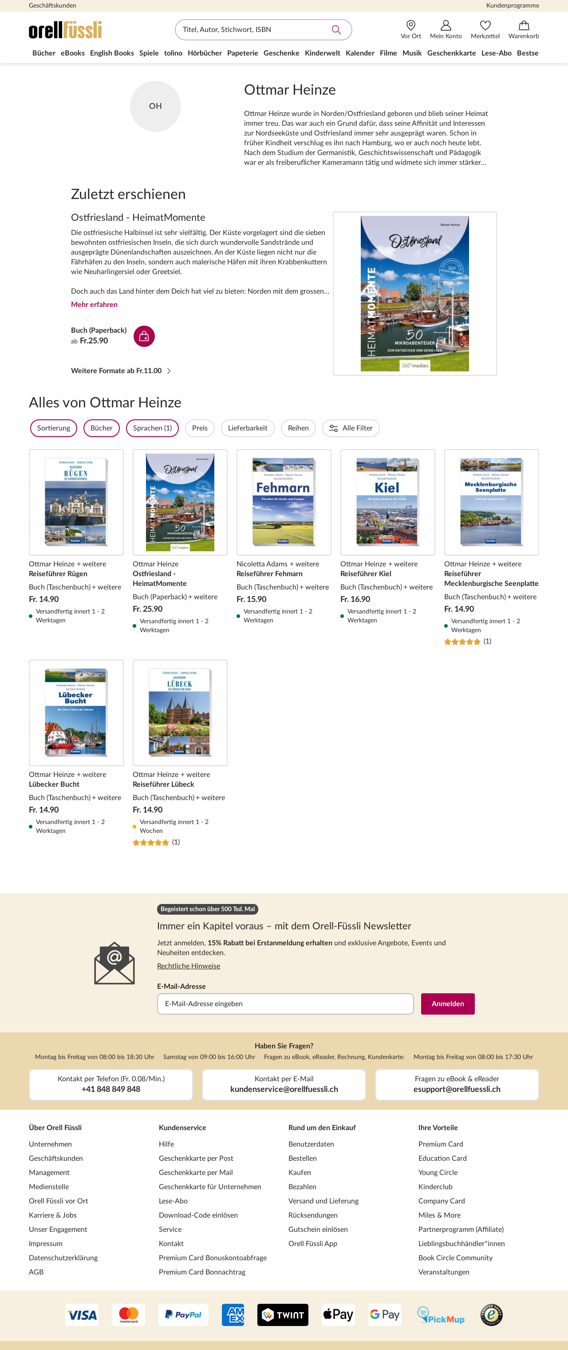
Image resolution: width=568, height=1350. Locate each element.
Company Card (441, 1201)
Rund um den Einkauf (322, 1127)
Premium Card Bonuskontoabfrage (213, 1258)
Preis (224, 428)
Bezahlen (302, 1187)
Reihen (322, 428)
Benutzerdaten (311, 1144)
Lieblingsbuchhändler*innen (461, 1243)
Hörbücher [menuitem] (205, 53)
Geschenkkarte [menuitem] (451, 53)
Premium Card (440, 1144)
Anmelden (448, 1004)
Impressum (46, 1243)
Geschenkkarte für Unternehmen (210, 1187)
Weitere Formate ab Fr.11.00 (121, 370)
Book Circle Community (455, 1258)
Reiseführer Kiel (387, 547)
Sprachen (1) (176, 428)
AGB (36, 1272)
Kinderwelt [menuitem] (322, 53)
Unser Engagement (58, 1229)
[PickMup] (441, 1316)
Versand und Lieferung (323, 1201)
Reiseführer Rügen (76, 547)
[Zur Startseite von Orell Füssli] (80, 30)
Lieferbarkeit (272, 428)
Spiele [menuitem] (149, 53)
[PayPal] (183, 1316)
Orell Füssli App (312, 1243)
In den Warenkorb (144, 336)
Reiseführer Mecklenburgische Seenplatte (491, 547)
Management (49, 1172)
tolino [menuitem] (173, 53)
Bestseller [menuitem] (533, 53)
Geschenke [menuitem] (282, 53)
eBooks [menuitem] (73, 53)
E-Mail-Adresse (181, 986)
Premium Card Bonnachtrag (202, 1272)
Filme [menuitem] (388, 53)
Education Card (442, 1158)
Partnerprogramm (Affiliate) (461, 1229)
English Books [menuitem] (112, 53)
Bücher (125, 428)
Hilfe (166, 1144)
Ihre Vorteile (438, 1127)
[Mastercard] (128, 1316)
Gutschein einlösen (318, 1229)
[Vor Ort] (411, 30)
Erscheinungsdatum (383, 428)
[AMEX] (233, 1316)
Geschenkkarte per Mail (196, 1172)
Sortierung (77, 428)
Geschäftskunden (52, 6)
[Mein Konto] (446, 30)
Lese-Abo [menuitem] (496, 53)
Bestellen (302, 1158)
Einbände (449, 428)
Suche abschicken (336, 29)
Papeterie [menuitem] (242, 53)
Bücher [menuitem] (43, 53)
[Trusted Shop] (491, 1316)
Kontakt (171, 1243)
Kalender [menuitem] (360, 53)
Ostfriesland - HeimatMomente (415, 293)
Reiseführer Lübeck (180, 753)
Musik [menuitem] (412, 53)
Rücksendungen (313, 1215)
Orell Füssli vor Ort (58, 1201)
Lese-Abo (173, 1201)
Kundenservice (182, 1127)
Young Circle (438, 1172)
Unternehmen (50, 1144)
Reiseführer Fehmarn (284, 547)
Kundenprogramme (512, 6)
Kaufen (299, 1172)
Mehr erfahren (94, 304)
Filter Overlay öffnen (39, 428)
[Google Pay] (385, 1316)
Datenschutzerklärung (63, 1258)
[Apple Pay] (338, 1316)
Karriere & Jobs (53, 1215)
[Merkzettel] (485, 30)
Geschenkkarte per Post (196, 1158)
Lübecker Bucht (76, 753)
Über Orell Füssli (55, 1127)
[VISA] (82, 1316)
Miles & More (439, 1215)
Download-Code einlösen (198, 1215)
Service (170, 1229)
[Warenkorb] (524, 30)
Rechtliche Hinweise (188, 966)
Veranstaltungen (443, 1272)
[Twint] (282, 1316)
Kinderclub (435, 1187)
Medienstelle (49, 1187)
